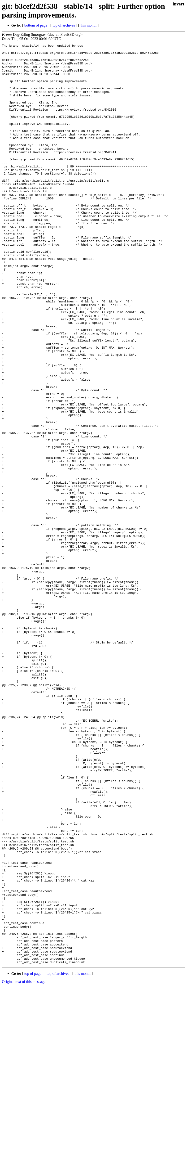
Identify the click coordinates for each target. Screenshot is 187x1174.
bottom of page (35, 25)
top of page (32, 1158)
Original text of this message (23, 1166)
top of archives (63, 25)
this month (88, 25)
